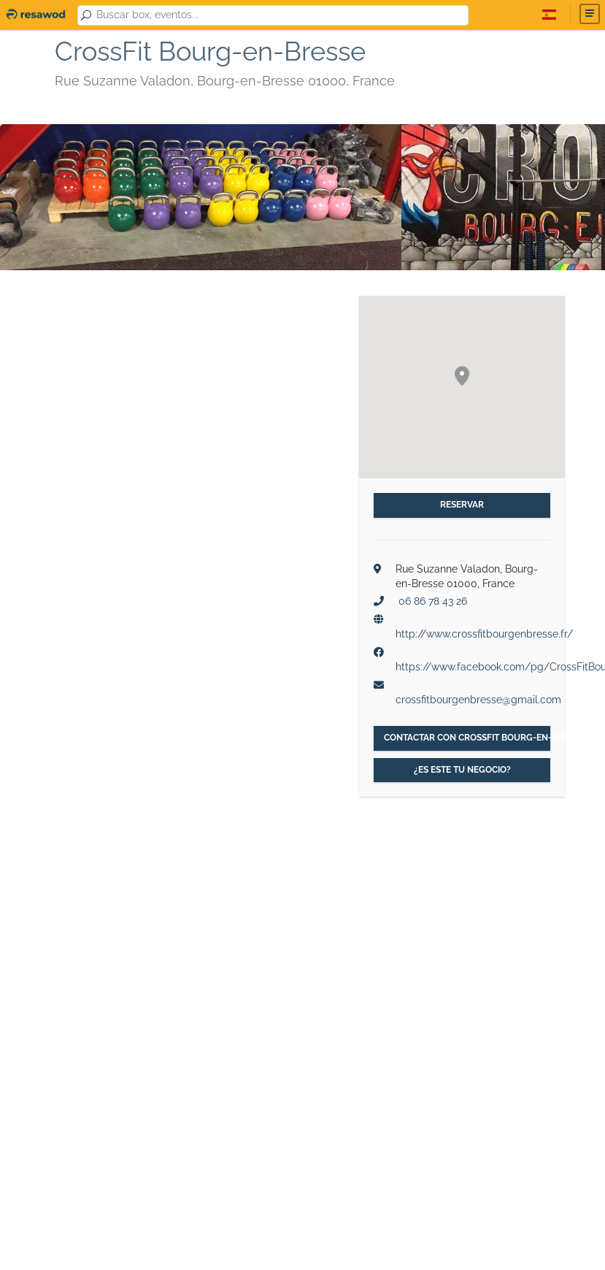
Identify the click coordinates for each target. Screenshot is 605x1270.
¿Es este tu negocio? (462, 770)
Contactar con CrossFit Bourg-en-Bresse (467, 737)
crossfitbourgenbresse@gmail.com (478, 699)
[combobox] (279, 15)
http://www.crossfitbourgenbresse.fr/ (484, 634)
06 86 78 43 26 (432, 601)
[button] (462, 376)
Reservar (462, 505)
